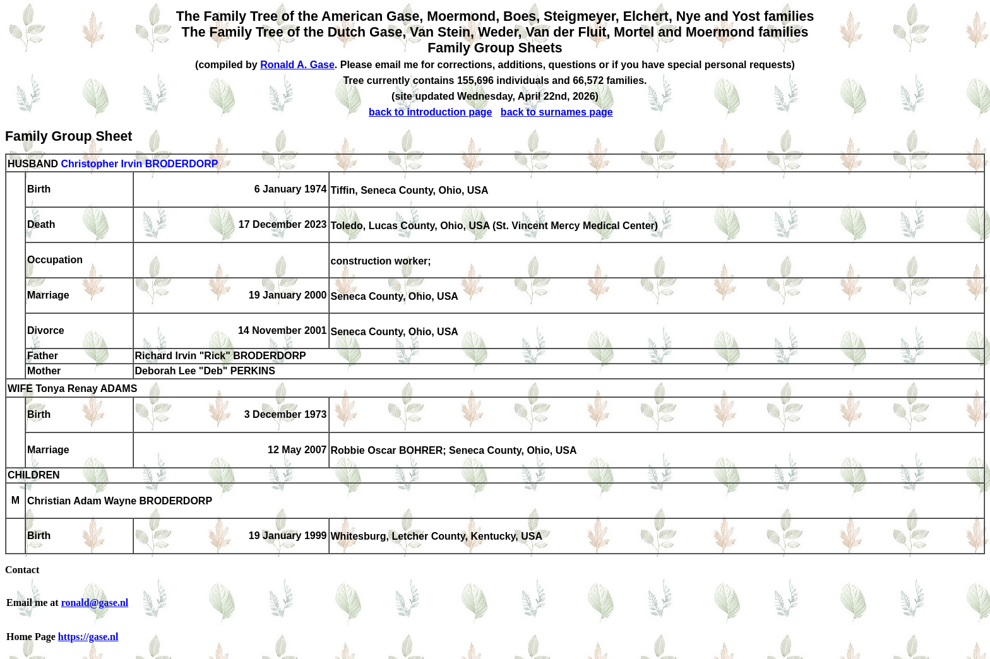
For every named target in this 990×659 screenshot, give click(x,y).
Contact (22, 569)
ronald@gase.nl (95, 602)
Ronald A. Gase (297, 64)
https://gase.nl (88, 636)
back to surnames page (557, 112)
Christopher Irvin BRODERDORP (139, 163)
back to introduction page (430, 112)
